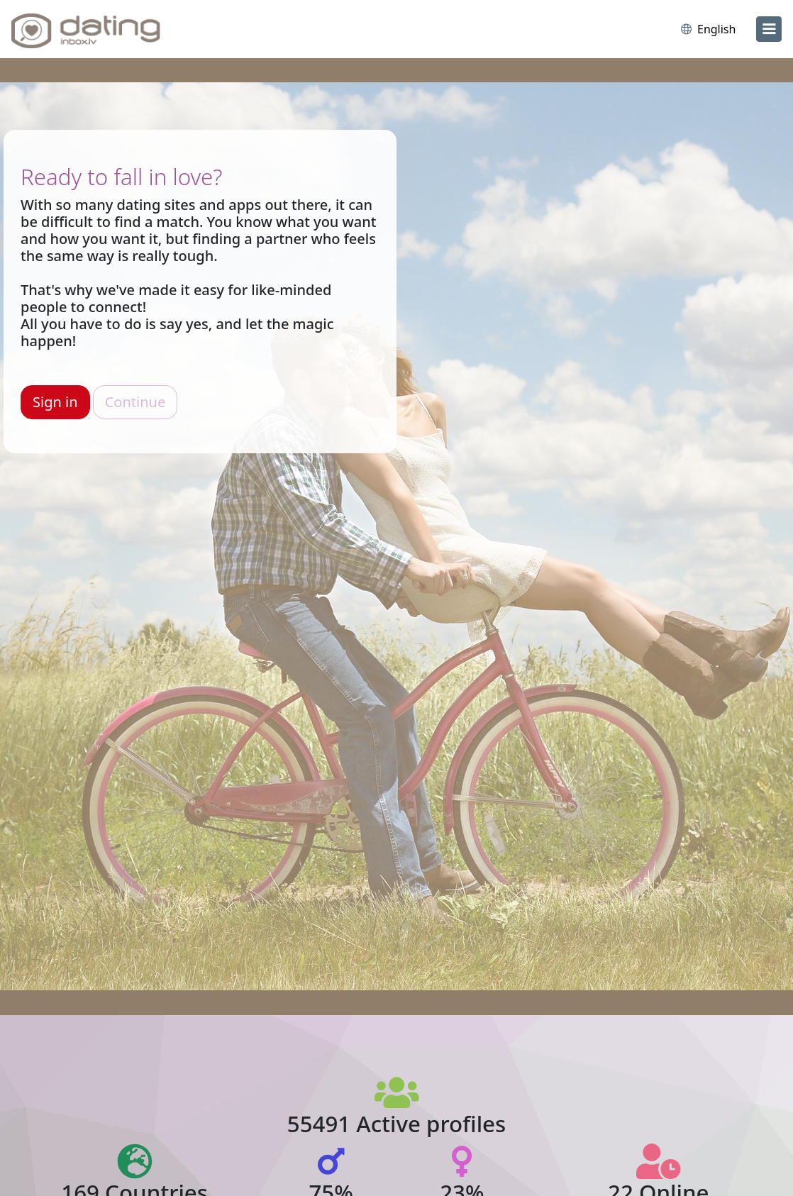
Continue (135, 401)
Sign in (55, 401)
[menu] (769, 29)
